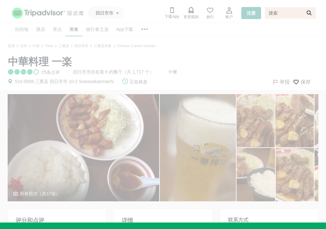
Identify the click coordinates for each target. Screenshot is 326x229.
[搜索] (290, 13)
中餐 (172, 71)
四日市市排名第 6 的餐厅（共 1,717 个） (113, 71)
